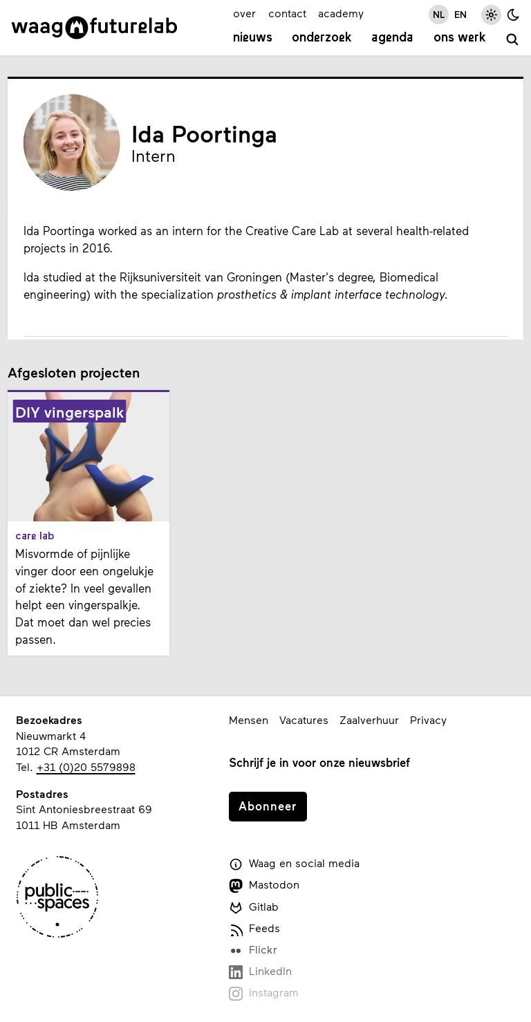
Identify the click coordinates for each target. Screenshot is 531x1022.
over (244, 12)
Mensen (248, 719)
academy (341, 12)
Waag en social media (294, 863)
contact (287, 12)
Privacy (428, 719)
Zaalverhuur (369, 719)
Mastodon (264, 885)
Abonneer (268, 805)
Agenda (392, 38)
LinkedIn (260, 971)
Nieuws (252, 38)
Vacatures (303, 719)
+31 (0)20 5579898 (86, 766)
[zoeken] (513, 40)
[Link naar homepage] (94, 27)
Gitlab (254, 907)
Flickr (253, 950)
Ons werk (460, 38)
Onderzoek (322, 38)
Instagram (264, 993)
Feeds (254, 928)
